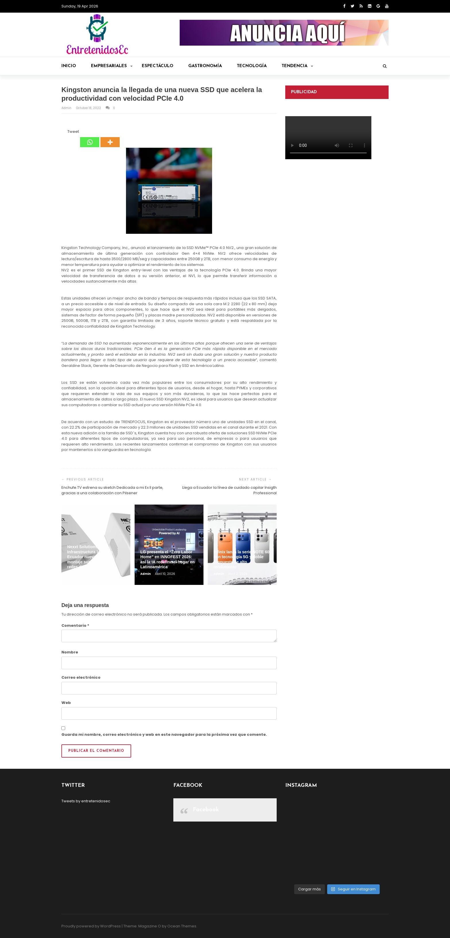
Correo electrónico (80, 677)
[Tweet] (65, 132)
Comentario (75, 625)
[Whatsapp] (89, 138)
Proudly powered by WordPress (91, 926)
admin (66, 108)
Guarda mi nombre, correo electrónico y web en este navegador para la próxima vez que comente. (164, 734)
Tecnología (252, 66)
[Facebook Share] (62, 132)
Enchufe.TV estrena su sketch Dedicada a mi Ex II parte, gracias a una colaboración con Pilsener (112, 490)
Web (66, 702)
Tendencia (297, 66)
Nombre (69, 652)
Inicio (68, 66)
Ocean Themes (181, 926)
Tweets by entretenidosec (85, 801)
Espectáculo (157, 66)
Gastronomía (205, 66)
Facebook (206, 810)
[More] (110, 138)
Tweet (73, 131)
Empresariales (112, 66)
